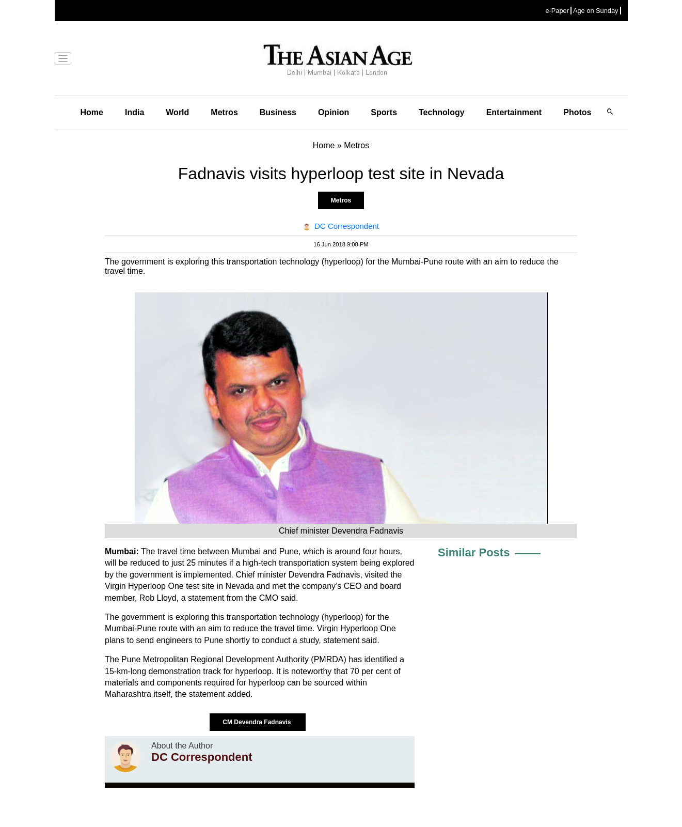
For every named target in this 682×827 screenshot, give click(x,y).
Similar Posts (474, 552)
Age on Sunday (595, 10)
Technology (442, 112)
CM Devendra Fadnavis (257, 722)
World (177, 112)
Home (92, 112)
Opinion (333, 112)
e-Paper (557, 10)
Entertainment (514, 112)
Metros (224, 112)
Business (278, 112)
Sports (384, 112)
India (134, 112)
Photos (577, 112)
